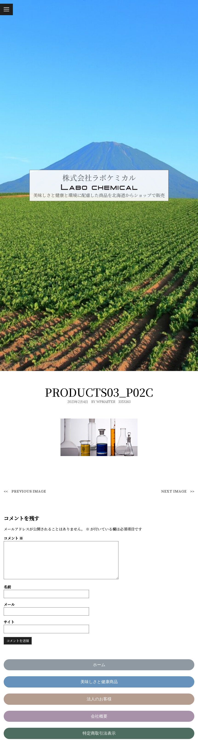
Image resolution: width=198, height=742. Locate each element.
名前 (7, 587)
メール (9, 604)
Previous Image (28, 491)
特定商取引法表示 (99, 733)
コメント (13, 538)
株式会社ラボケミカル (99, 177)
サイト (9, 622)
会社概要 (99, 716)
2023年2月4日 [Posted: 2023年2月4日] (77, 402)
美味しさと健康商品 (99, 681)
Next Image (174, 491)
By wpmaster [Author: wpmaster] (103, 402)
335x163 (124, 402)
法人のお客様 (99, 699)
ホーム (99, 664)
